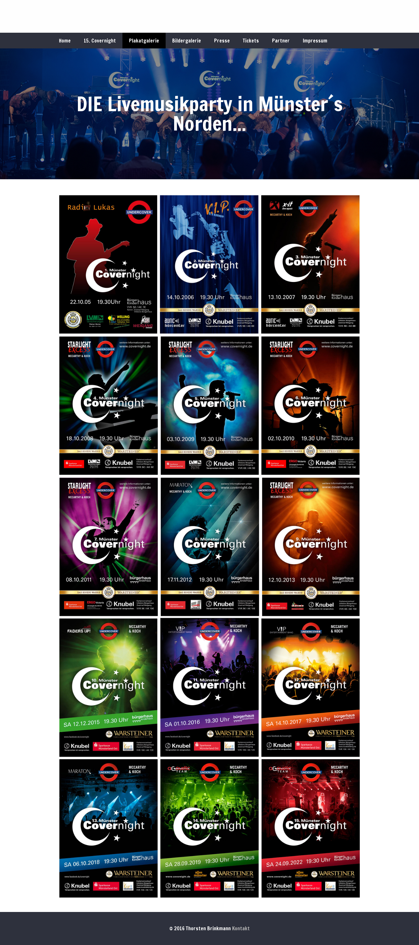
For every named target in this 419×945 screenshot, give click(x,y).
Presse (222, 40)
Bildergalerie (186, 40)
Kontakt (241, 928)
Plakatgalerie (144, 40)
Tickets (251, 40)
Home (65, 40)
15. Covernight (100, 40)
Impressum (315, 40)
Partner (281, 40)
